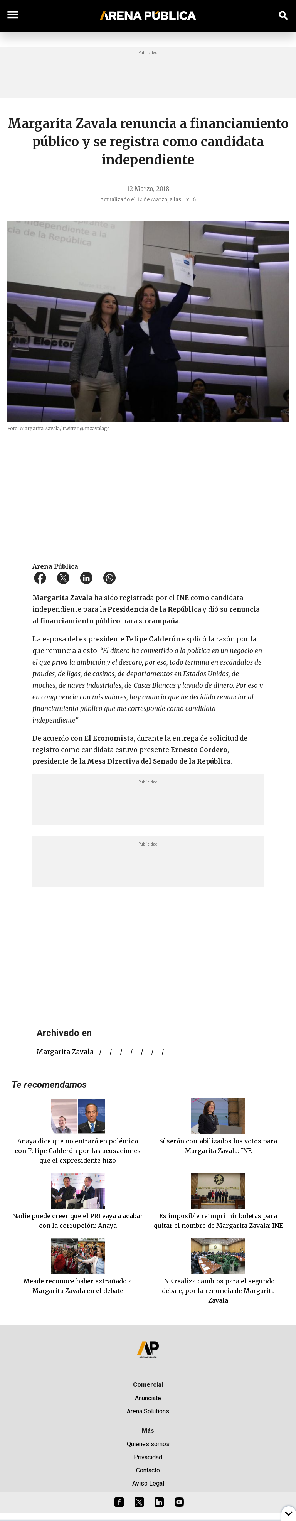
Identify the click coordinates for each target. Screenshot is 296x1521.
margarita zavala (65, 1052)
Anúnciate (148, 1398)
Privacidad (148, 1457)
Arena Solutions (148, 1411)
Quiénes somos (148, 1444)
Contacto (148, 1470)
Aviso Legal (148, 1483)
